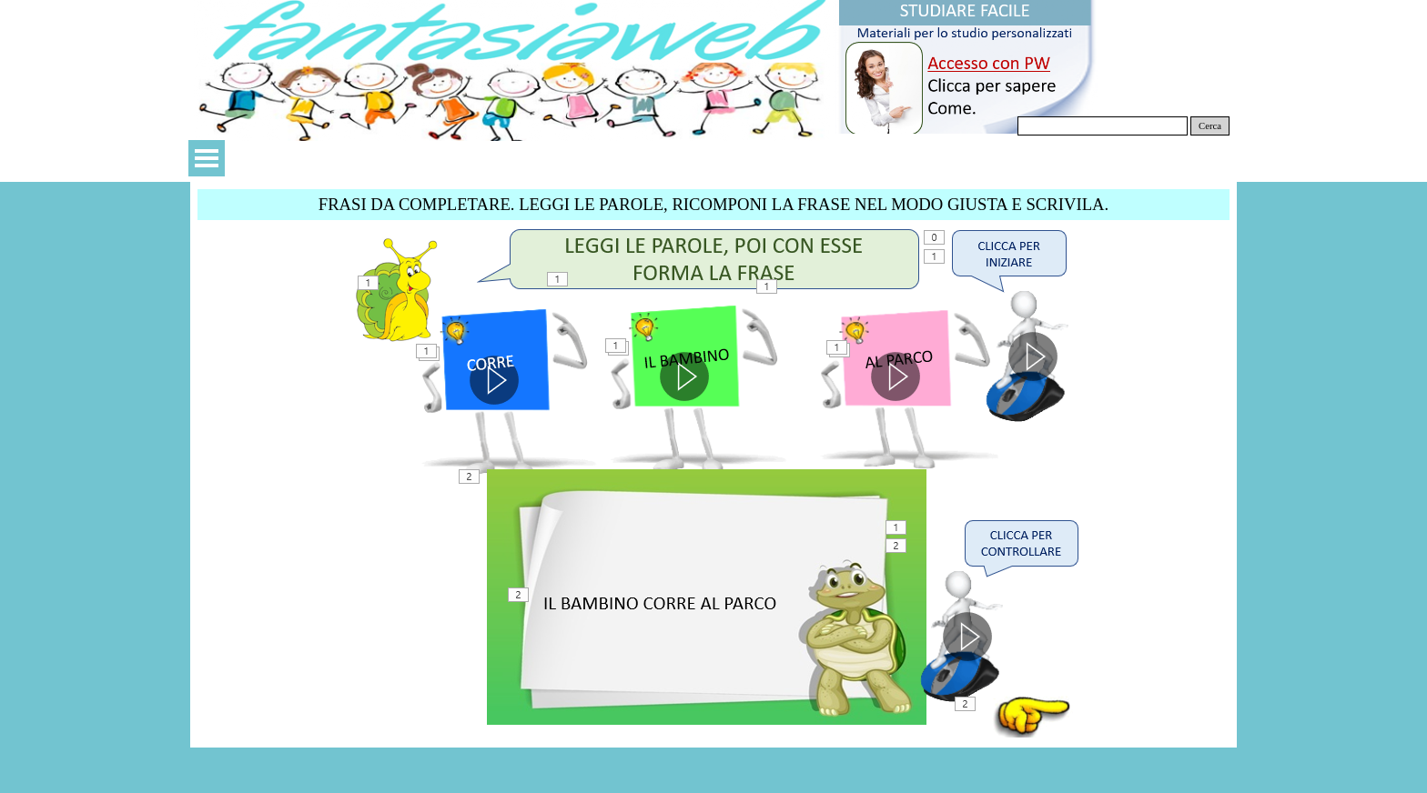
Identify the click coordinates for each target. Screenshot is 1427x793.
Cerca (1210, 126)
